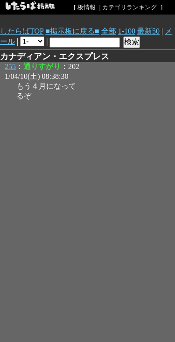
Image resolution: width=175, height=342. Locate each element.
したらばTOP (21, 31)
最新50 (148, 31)
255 (10, 66)
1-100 (126, 31)
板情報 (86, 7)
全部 (108, 31)
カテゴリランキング (129, 7)
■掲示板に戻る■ (72, 31)
